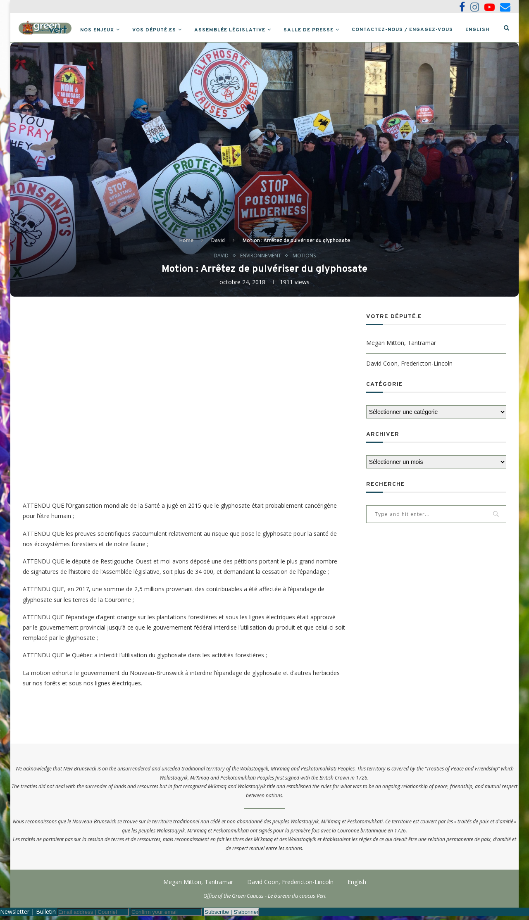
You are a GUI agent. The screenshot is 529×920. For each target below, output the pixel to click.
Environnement (260, 259)
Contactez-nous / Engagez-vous (416, 29)
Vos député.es (169, 30)
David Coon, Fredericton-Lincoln (409, 367)
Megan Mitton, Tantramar (401, 347)
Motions (305, 259)
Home (186, 244)
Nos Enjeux (112, 30)
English (492, 29)
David (218, 244)
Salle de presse (323, 30)
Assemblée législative (244, 30)
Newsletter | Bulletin (28, 916)
